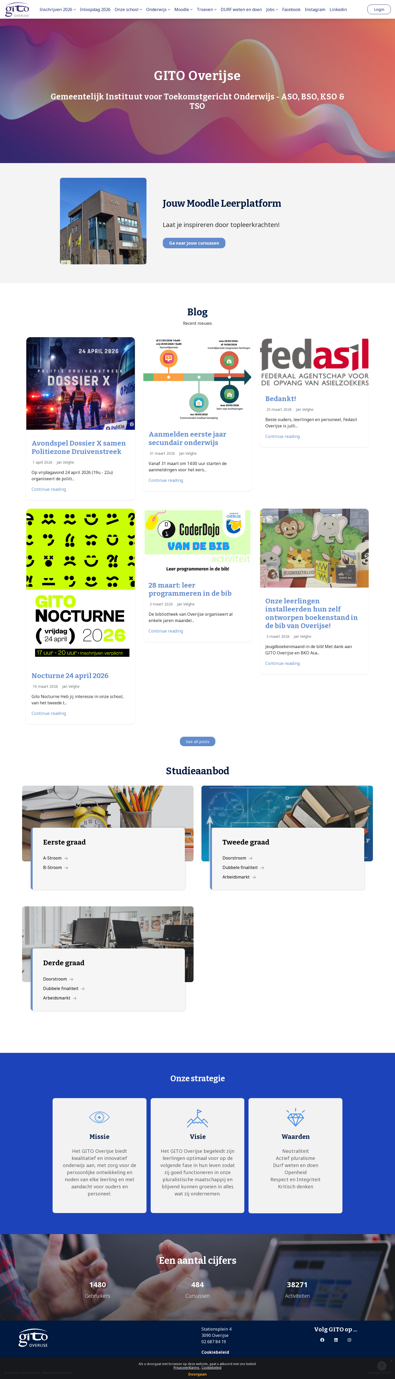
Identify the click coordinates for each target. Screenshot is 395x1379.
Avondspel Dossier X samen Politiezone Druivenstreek (79, 447)
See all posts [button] (197, 741)
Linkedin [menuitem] (338, 9)
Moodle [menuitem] (181, 9)
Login (379, 9)
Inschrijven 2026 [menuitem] (55, 9)
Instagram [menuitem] (315, 9)
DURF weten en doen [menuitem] (241, 9)
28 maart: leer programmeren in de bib (190, 589)
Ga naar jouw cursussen (194, 243)
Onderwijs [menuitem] (156, 9)
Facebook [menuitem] (291, 9)
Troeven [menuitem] (205, 9)
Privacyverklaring (187, 1367)
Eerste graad (64, 842)
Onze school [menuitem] (127, 9)
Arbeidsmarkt (239, 877)
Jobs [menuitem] (270, 9)
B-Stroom (55, 867)
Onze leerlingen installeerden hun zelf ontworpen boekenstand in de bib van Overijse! (311, 613)
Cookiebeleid (211, 1367)
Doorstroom (237, 858)
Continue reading (49, 489)
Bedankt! (280, 399)
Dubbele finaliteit (243, 867)
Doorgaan (197, 1374)
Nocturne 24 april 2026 (70, 675)
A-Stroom (55, 858)
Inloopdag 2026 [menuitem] (95, 9)
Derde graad (63, 963)
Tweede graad (245, 842)
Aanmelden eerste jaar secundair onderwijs (187, 438)
